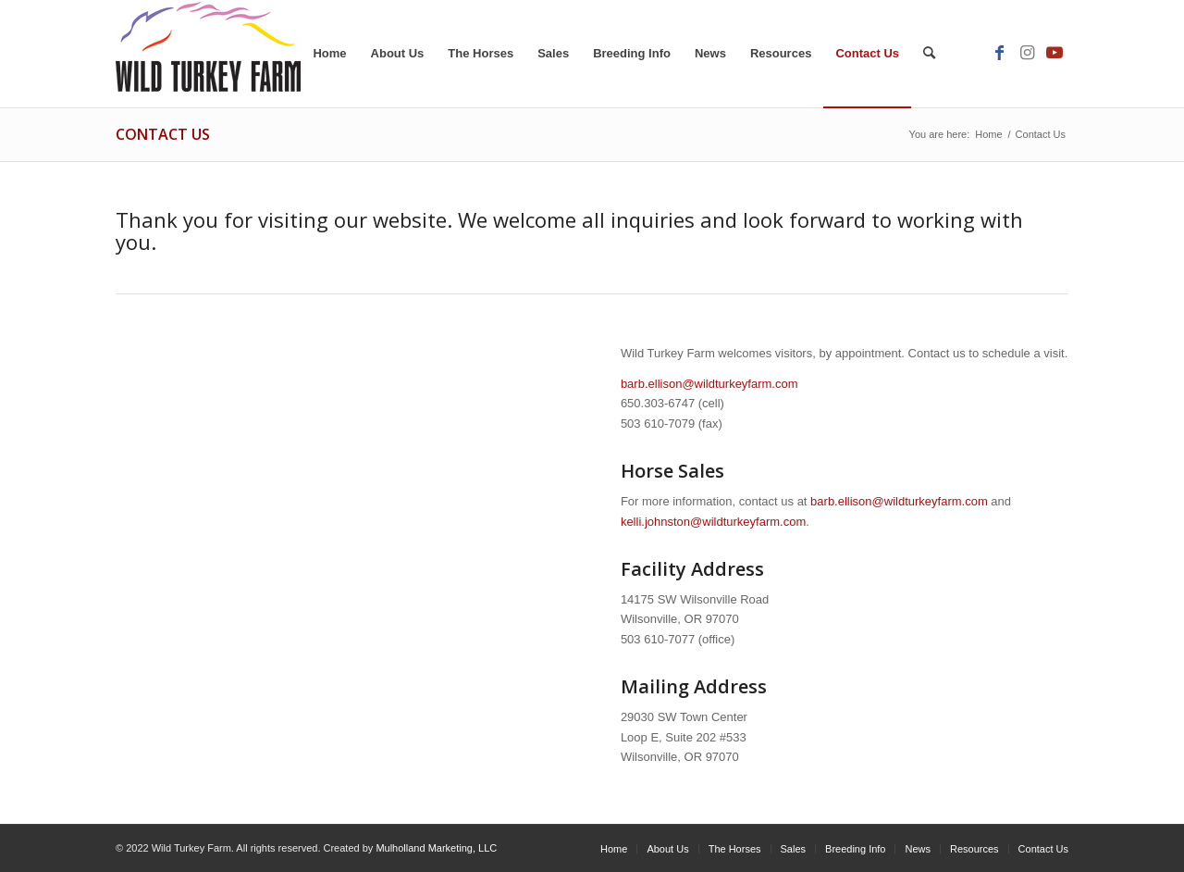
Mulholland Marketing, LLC (436, 847)
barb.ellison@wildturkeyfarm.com (709, 384)
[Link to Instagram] (1027, 53)
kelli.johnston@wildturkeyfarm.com (713, 522)
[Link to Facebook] (999, 53)
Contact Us (163, 134)
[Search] (929, 53)
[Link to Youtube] (1054, 53)
